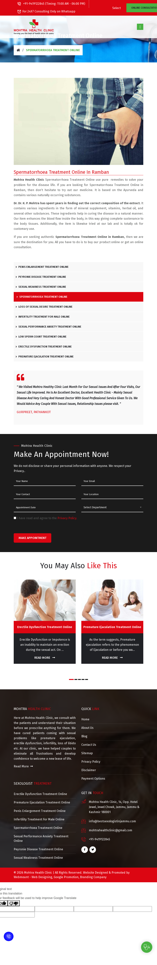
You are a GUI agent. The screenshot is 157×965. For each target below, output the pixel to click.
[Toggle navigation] (140, 27)
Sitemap (87, 753)
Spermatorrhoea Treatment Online (42, 296)
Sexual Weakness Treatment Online (41, 286)
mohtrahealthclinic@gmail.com (110, 830)
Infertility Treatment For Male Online (43, 316)
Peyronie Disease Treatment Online (41, 276)
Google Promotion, (66, 877)
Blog (84, 736)
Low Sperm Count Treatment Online (41, 336)
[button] (71, 679)
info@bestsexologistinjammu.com (112, 821)
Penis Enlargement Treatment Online (42, 267)
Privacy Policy (90, 761)
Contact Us (88, 745)
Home (85, 719)
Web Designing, (42, 877)
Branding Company (93, 877)
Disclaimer (88, 770)
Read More (44, 657)
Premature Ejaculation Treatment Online (45, 356)
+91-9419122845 (99, 839)
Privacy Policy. (67, 518)
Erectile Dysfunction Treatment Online (44, 346)
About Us (87, 728)
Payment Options (93, 778)
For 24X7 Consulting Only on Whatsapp (46, 11)
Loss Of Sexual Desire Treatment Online (44, 306)
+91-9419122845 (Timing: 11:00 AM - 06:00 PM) (51, 3)
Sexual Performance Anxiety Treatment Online (48, 326)
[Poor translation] (14, 903)
